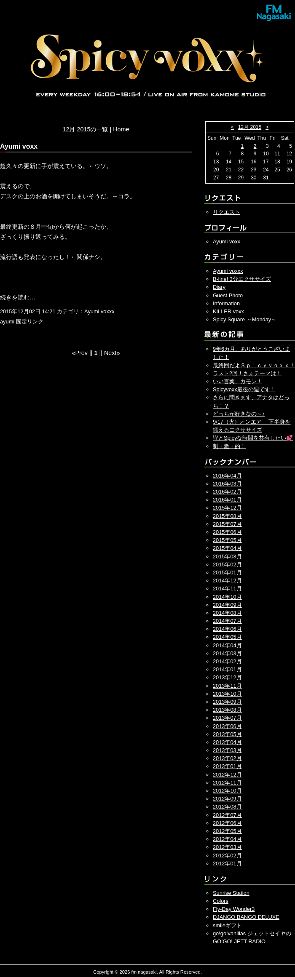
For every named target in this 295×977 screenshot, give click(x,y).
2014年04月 (227, 645)
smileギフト (227, 925)
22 (241, 170)
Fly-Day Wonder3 (234, 909)
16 (253, 162)
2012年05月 (227, 831)
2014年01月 (227, 669)
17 (265, 162)
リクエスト (226, 212)
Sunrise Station (231, 893)
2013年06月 (227, 726)
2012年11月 (227, 782)
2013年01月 (227, 766)
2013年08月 (227, 710)
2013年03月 (227, 750)
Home (121, 129)
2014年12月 (227, 580)
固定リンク (29, 321)
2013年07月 (227, 718)
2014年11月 (227, 588)
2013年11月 (227, 686)
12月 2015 (249, 127)
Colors (220, 901)
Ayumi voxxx (99, 311)
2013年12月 (227, 677)
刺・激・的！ (229, 446)
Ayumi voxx (226, 241)
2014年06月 (227, 629)
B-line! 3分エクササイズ (242, 279)
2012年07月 (227, 815)
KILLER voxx (228, 311)
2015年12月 (227, 508)
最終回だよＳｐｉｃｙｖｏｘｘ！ (254, 365)
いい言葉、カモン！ (237, 381)
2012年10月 (227, 790)
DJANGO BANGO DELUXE (246, 917)
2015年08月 (227, 516)
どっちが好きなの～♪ (239, 414)
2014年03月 (227, 653)
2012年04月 (227, 839)
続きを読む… (17, 297)
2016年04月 (227, 475)
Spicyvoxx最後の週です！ (244, 389)
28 (228, 178)
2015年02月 (227, 564)
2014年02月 (227, 661)
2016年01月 (227, 500)
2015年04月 (227, 548)
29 (241, 178)
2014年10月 (227, 597)
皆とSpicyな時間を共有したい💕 (253, 438)
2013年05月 (227, 734)
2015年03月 (227, 556)
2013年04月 (227, 742)
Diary (219, 287)
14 (228, 162)
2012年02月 (227, 855)
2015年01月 (227, 572)
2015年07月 (227, 524)
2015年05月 (227, 540)
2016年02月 (227, 491)
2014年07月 (227, 621)
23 (253, 170)
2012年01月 (227, 863)
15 (241, 162)
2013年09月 (227, 702)
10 (265, 154)
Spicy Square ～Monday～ (244, 319)
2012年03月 (227, 847)
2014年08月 (227, 613)
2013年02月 (227, 758)
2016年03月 (227, 483)
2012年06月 (227, 823)
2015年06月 (227, 532)
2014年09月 (227, 605)
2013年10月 (227, 694)
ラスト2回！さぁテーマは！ (247, 373)
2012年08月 (227, 806)
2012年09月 (227, 798)
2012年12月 (227, 774)
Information (226, 303)
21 (228, 170)
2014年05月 (227, 637)
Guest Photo (228, 295)
